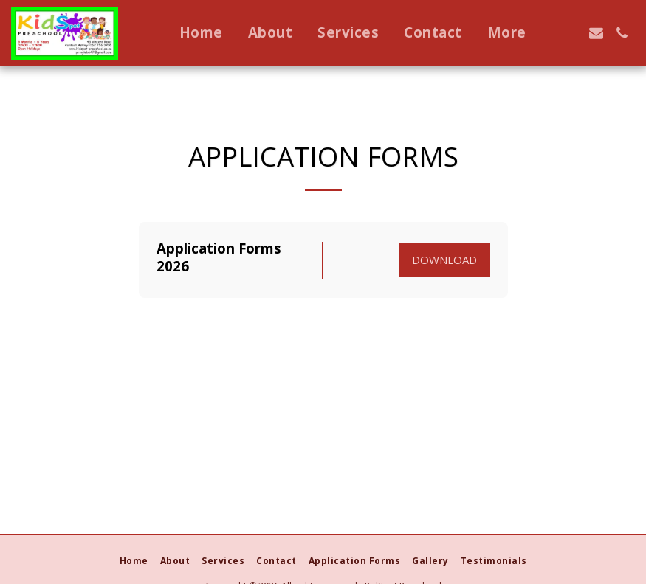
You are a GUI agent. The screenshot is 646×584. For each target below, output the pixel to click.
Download (444, 259)
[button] (570, 33)
